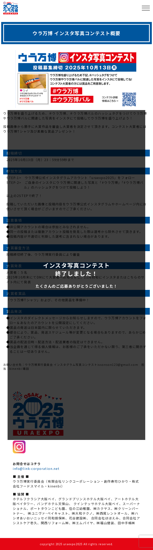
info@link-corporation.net (36, 468)
